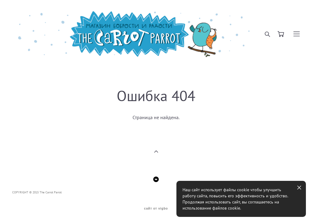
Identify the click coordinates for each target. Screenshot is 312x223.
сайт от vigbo (156, 208)
